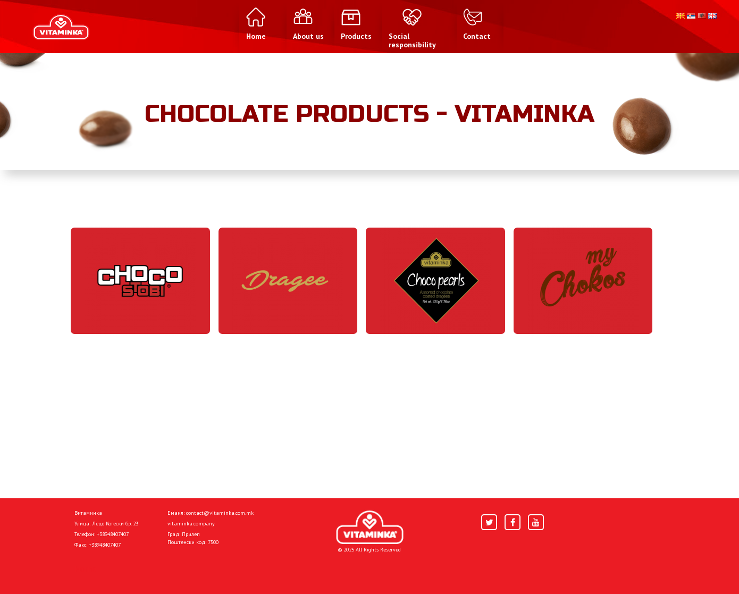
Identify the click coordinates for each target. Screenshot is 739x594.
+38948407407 (113, 534)
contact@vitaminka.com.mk (220, 512)
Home (85, 568)
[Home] (370, 527)
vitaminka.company (191, 523)
